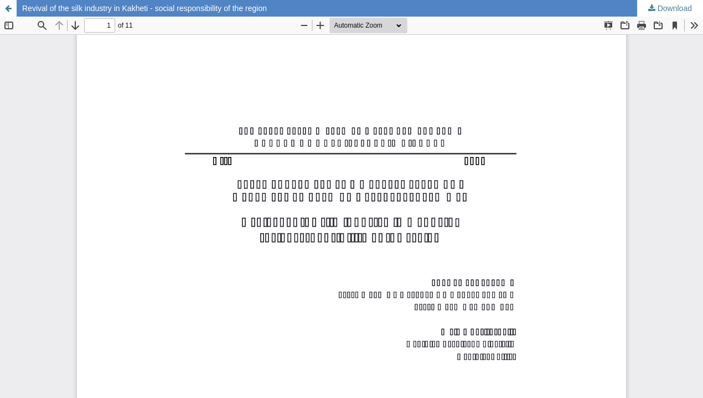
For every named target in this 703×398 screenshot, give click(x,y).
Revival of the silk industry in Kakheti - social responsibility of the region (144, 8)
